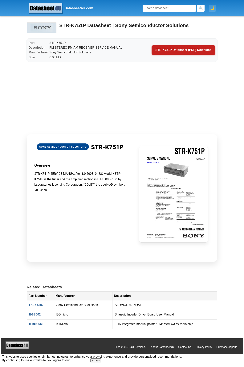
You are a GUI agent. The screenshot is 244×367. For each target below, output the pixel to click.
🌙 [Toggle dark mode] (212, 8)
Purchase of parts (226, 346)
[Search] (169, 8)
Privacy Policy (204, 346)
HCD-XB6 (36, 305)
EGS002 (35, 314)
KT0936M (36, 324)
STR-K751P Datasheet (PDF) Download (183, 50)
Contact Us (184, 346)
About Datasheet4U (162, 346)
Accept (96, 360)
